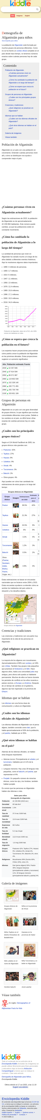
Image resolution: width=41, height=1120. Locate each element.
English (27, 15)
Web (12, 15)
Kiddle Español (7, 1112)
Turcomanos (8, 469)
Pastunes (7, 450)
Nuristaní (5, 563)
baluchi (21, 772)
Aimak (5, 466)
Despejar (33, 9)
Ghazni (4, 691)
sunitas (28, 663)
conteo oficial (22, 51)
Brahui (4, 569)
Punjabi (6, 778)
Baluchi (6, 473)
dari (28, 727)
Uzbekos (6, 462)
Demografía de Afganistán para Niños (16, 1077)
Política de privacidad (9, 1114)
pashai (30, 772)
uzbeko (32, 759)
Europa (18, 683)
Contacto (22, 1114)
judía (32, 672)
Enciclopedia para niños (10, 41)
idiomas (8, 703)
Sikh (28, 669)
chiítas (7, 666)
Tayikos (6, 454)
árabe (4, 566)
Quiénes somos (28, 1112)
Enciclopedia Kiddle (9, 1064)
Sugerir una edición (20, 1087)
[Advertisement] (20, 24)
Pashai (5, 560)
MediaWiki (18, 1110)
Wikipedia (22, 1108)
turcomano (7, 762)
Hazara (6, 458)
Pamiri (4, 572)
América (28, 683)
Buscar (37, 9)
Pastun (5, 505)
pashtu (7, 733)
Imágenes (20, 15)
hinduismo (19, 669)
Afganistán (19, 45)
